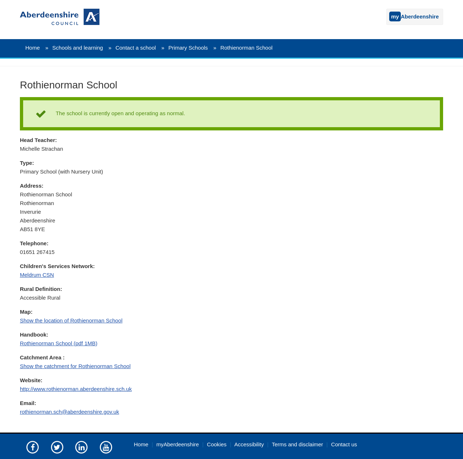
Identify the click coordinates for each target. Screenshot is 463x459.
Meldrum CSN (37, 275)
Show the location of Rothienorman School (71, 320)
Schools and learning (77, 48)
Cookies (216, 444)
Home (32, 48)
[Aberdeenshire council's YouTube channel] (106, 447)
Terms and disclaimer (297, 444)
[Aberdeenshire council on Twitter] (57, 447)
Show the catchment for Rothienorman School (75, 366)
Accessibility (249, 444)
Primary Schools (188, 48)
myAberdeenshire (177, 444)
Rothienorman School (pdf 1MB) (58, 343)
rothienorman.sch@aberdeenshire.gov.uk (69, 412)
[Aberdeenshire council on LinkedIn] (81, 447)
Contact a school (135, 48)
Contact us (344, 444)
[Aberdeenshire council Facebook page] (32, 447)
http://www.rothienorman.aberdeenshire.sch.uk (76, 389)
